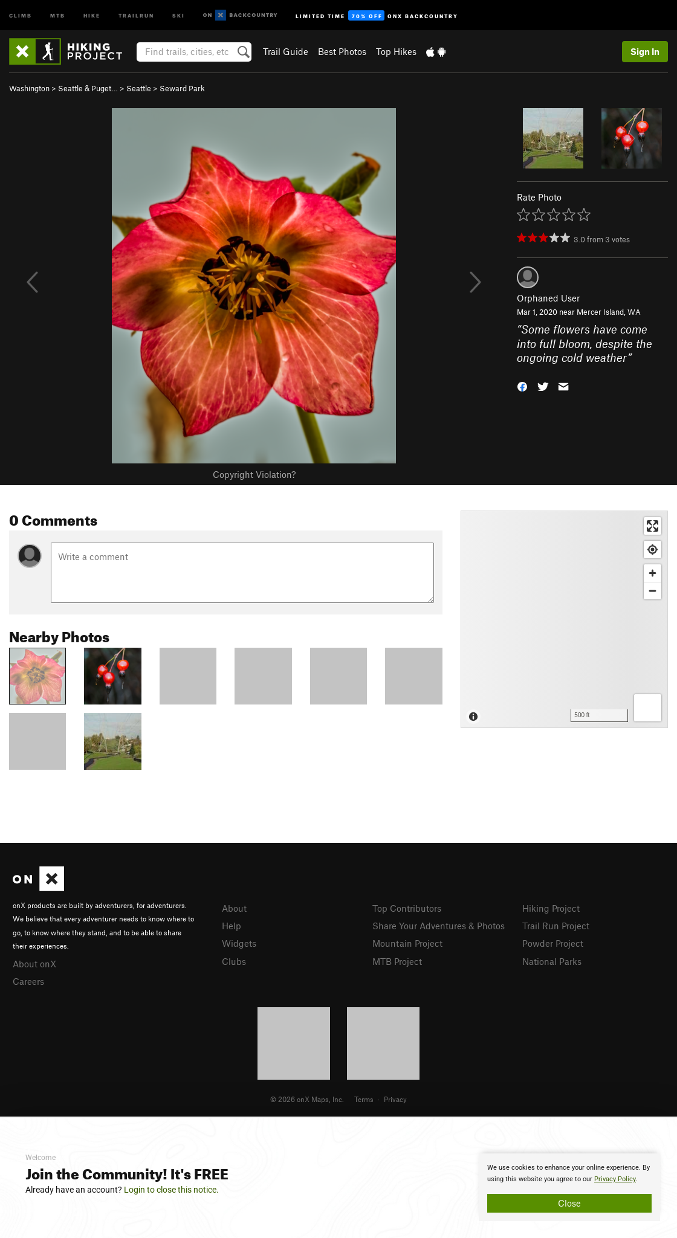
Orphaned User (548, 297)
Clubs (234, 961)
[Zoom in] (652, 573)
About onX (34, 963)
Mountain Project (407, 943)
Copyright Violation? (254, 474)
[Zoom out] (652, 590)
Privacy (395, 1099)
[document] (569, 1187)
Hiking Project (551, 908)
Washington (29, 88)
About (234, 908)
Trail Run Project (555, 925)
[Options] (647, 707)
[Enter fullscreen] (652, 526)
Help (231, 925)
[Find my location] (652, 549)
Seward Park (182, 88)
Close (569, 1203)
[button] (522, 386)
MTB (57, 15)
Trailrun (136, 15)
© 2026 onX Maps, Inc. (307, 1099)
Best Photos (342, 51)
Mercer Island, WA (609, 312)
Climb (20, 15)
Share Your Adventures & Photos (438, 925)
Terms (364, 1099)
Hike (91, 15)
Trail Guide (285, 51)
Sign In (644, 51)
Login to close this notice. (171, 1189)
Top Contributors (406, 908)
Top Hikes (396, 51)
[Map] (564, 619)
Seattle (138, 88)
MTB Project (397, 961)
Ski (178, 15)
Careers (28, 981)
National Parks (551, 961)
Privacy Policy (615, 1179)
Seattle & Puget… (88, 88)
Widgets (239, 943)
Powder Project (552, 943)
